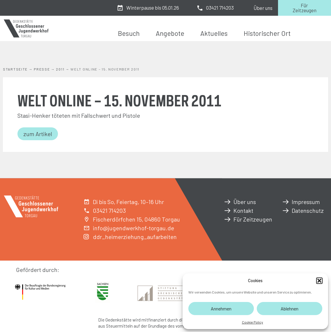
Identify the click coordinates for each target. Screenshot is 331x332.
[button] (319, 281)
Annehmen (221, 308)
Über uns (263, 8)
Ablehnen (289, 308)
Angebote (170, 33)
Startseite (15, 69)
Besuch (129, 33)
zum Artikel (37, 133)
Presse (42, 69)
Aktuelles (214, 33)
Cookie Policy (252, 322)
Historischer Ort (267, 33)
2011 (60, 69)
